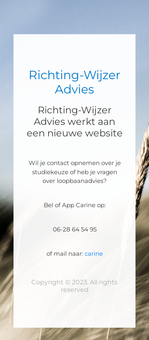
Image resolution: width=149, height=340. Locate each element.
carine (94, 253)
